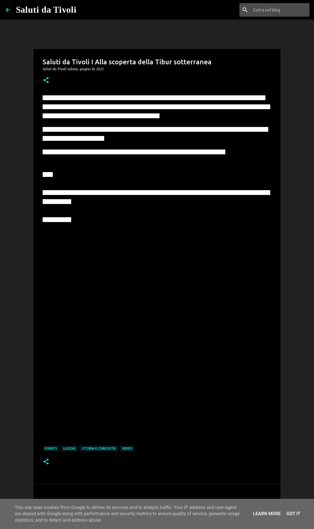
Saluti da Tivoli (46, 10)
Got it (293, 513)
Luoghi (69, 448)
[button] (46, 80)
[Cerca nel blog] (279, 10)
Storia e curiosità (98, 448)
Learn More (267, 513)
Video (127, 448)
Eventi (51, 448)
